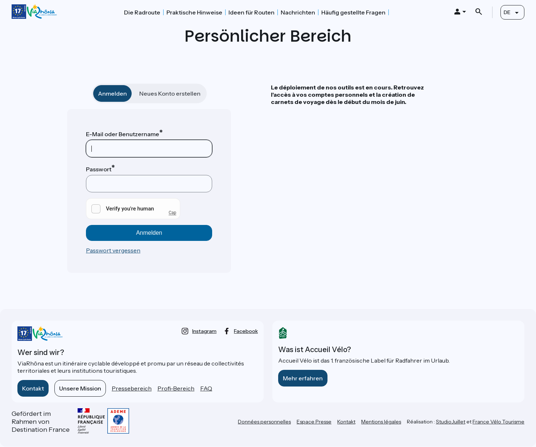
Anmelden (112, 93)
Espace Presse (314, 421)
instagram (204, 331)
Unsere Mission (80, 388)
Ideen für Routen (251, 12)
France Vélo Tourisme (498, 421)
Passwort (98, 169)
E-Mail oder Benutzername (122, 134)
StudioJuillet (450, 421)
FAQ (206, 388)
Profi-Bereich (175, 388)
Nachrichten (298, 12)
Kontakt (33, 388)
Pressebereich (132, 388)
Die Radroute (142, 12)
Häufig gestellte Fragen (353, 12)
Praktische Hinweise (194, 12)
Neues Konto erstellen (170, 93)
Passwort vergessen (113, 250)
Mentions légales (381, 421)
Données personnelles (264, 421)
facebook (246, 331)
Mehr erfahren (303, 378)
